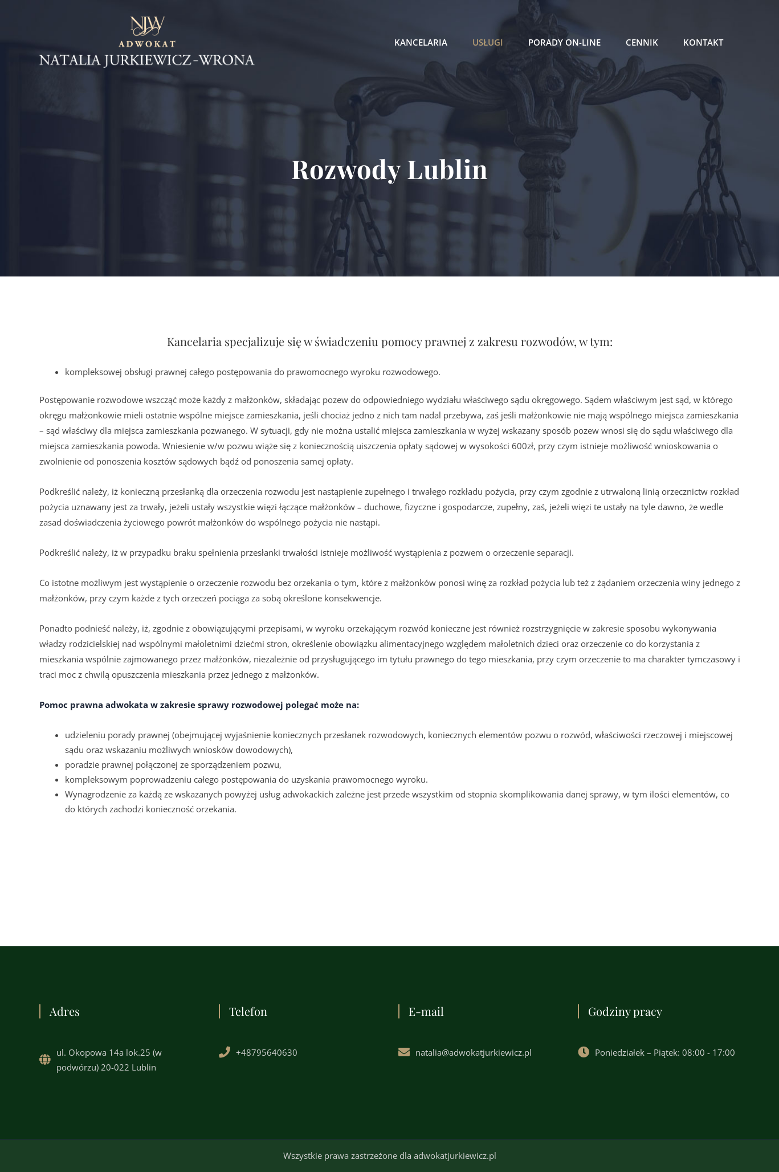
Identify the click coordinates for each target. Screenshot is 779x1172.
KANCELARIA (420, 42)
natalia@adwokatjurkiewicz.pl (473, 1052)
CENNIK (642, 42)
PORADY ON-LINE (564, 42)
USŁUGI (487, 42)
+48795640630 (266, 1052)
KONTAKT (703, 42)
